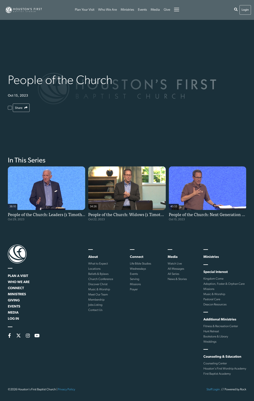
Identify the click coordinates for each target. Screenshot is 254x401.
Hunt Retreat (211, 331)
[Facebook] (9, 335)
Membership (96, 299)
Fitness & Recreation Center (220, 326)
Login (245, 9)
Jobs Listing (95, 305)
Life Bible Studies (140, 263)
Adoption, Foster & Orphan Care (224, 284)
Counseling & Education (222, 357)
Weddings (209, 341)
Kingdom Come (213, 278)
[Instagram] (28, 335)
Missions (135, 284)
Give (167, 10)
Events (142, 10)
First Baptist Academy (217, 373)
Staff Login (213, 389)
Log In (13, 319)
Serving (134, 279)
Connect (16, 288)
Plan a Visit (18, 276)
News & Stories (177, 279)
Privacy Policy (66, 389)
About (93, 257)
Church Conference (100, 279)
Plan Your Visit (84, 10)
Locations (94, 268)
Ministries (127, 10)
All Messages (176, 268)
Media (155, 10)
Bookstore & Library (215, 336)
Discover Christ (98, 284)
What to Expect (98, 263)
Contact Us (95, 310)
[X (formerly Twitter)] (18, 335)
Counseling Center (215, 363)
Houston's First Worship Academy (224, 368)
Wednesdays (138, 268)
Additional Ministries (219, 319)
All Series (173, 274)
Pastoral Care (211, 299)
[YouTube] (37, 335)
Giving (14, 300)
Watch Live (175, 263)
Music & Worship (99, 289)
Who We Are (107, 10)
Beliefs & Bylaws (98, 274)
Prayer (134, 289)
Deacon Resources (214, 304)
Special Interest (215, 272)
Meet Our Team (98, 294)
